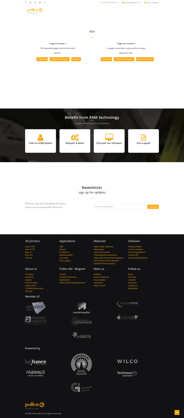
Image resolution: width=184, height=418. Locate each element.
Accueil (62, 274)
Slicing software (135, 246)
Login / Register (152, 2)
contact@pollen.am (133, 2)
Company (29, 274)
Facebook (132, 282)
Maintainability (66, 255)
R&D (61, 246)
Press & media (31, 282)
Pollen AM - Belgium (59, 59)
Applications (67, 241)
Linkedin (132, 280)
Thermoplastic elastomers (105, 255)
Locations (29, 277)
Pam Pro (29, 255)
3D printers (32, 241)
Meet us (76, 59)
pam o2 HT (30, 249)
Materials (100, 241)
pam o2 (28, 252)
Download (98, 282)
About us (31, 269)
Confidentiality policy (34, 288)
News (130, 274)
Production (64, 252)
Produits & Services (67, 277)
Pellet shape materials (103, 246)
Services (28, 258)
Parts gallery (65, 260)
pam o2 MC (30, 246)
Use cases (63, 258)
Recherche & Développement (72, 282)
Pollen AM (42, 59)
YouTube (132, 277)
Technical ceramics (102, 252)
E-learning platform (137, 252)
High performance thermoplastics (109, 258)
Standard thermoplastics (104, 263)
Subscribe (153, 206)
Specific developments (138, 258)
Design (62, 249)
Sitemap (28, 291)
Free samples (99, 280)
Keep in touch (100, 285)
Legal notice (30, 285)
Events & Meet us (101, 277)
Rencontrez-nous (145, 59)
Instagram (132, 285)
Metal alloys (99, 249)
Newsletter (133, 288)
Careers (28, 280)
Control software (135, 249)
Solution (97, 274)
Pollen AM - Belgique (124, 59)
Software (134, 241)
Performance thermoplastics (106, 260)
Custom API (133, 255)
